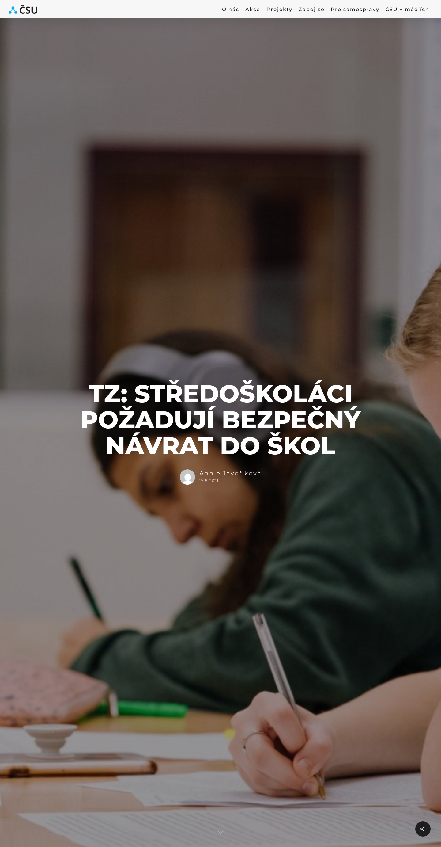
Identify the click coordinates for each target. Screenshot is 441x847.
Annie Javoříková (230, 473)
